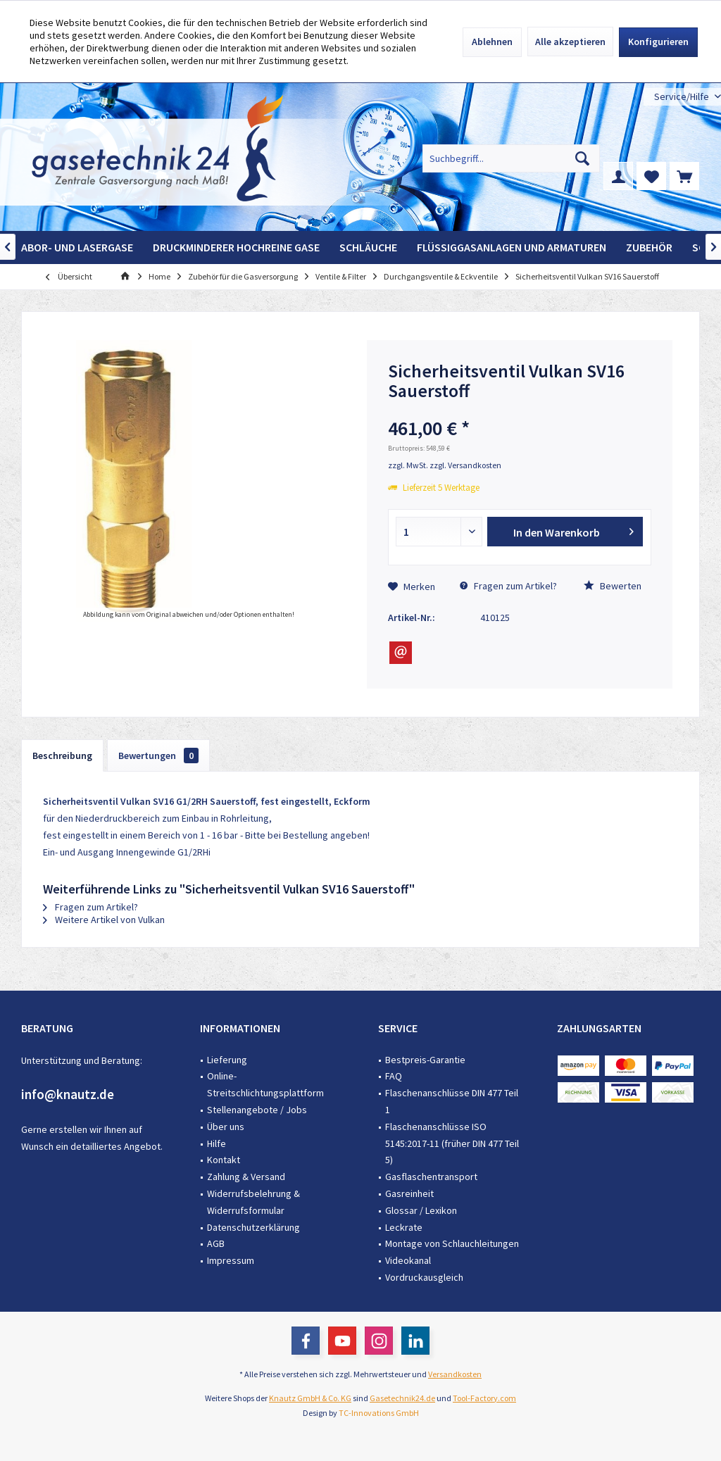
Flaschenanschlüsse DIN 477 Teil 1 (451, 1101)
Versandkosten (455, 1374)
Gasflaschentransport (431, 1176)
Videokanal (408, 1260)
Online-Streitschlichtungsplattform (265, 1084)
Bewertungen (158, 755)
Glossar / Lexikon (421, 1210)
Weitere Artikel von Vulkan (104, 919)
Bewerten (612, 585)
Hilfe (216, 1143)
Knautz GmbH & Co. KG (310, 1398)
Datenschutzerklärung (253, 1227)
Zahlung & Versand (246, 1176)
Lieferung (227, 1059)
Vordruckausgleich (424, 1277)
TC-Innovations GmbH (379, 1412)
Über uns (225, 1126)
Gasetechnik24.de (402, 1398)
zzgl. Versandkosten (465, 465)
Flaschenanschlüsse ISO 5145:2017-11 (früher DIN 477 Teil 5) (452, 1143)
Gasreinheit (409, 1193)
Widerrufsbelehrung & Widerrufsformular (253, 1202)
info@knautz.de (67, 1094)
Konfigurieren (658, 41)
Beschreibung (62, 755)
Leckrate (403, 1227)
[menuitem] (682, 97)
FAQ (393, 1076)
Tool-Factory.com (484, 1398)
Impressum (230, 1260)
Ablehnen (492, 41)
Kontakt (223, 1159)
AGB (216, 1243)
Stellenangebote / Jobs (257, 1109)
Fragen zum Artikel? (508, 585)
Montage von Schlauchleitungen (452, 1243)
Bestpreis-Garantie (425, 1059)
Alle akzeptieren (570, 41)
